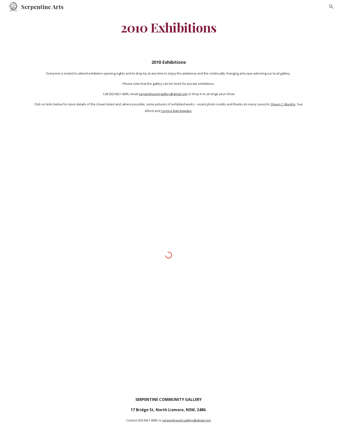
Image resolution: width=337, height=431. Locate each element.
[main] (168, 27)
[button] (331, 6)
